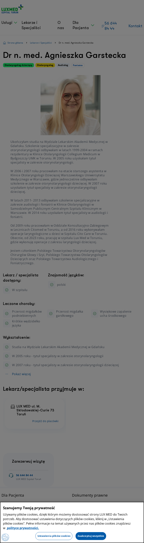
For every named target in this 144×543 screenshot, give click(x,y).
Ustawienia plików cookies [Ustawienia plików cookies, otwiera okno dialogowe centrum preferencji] (54, 536)
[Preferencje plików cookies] (5, 537)
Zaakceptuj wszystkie (91, 536)
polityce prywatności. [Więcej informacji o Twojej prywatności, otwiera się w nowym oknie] (22, 528)
